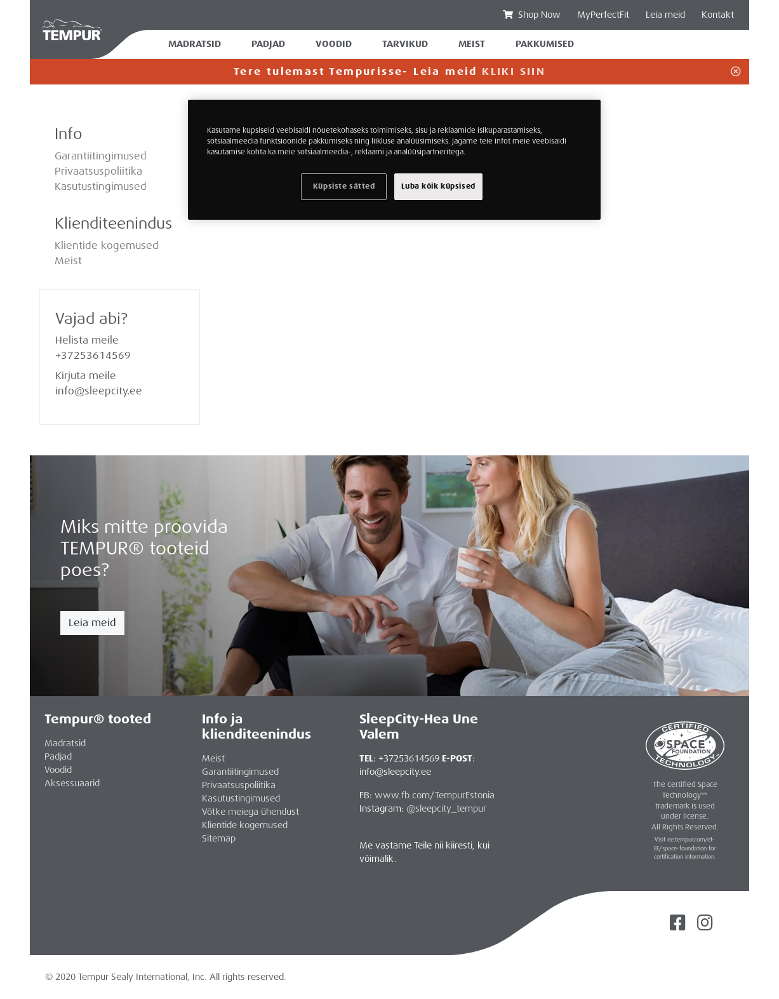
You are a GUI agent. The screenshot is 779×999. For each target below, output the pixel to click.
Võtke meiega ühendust (250, 811)
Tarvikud (405, 44)
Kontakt (718, 14)
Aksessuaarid (72, 783)
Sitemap (219, 838)
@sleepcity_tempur (446, 808)
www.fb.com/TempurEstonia (435, 795)
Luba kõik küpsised (438, 186)
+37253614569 (93, 355)
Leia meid (92, 622)
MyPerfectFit (603, 14)
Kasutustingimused (101, 186)
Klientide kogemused (107, 245)
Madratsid (194, 44)
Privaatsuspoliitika (98, 171)
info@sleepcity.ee (98, 391)
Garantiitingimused (101, 156)
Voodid (334, 44)
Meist (68, 260)
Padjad (268, 44)
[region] (394, 160)
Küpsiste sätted (344, 186)
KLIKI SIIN (513, 71)
